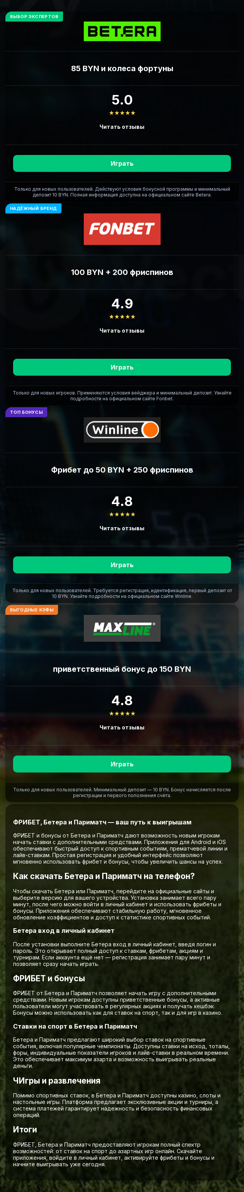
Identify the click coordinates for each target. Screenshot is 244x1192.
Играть (122, 163)
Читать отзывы (122, 126)
